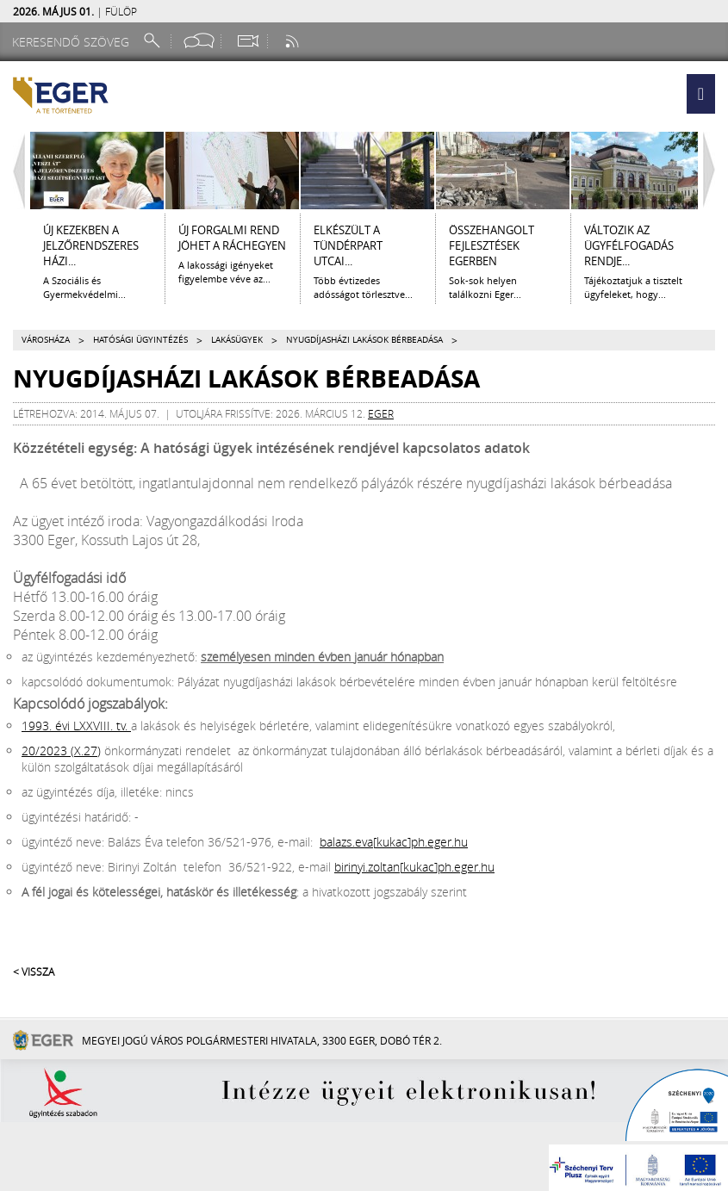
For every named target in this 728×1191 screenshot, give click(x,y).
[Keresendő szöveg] (73, 42)
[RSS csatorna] (294, 41)
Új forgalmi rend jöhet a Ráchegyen (232, 237)
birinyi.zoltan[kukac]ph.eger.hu (414, 867)
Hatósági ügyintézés (140, 339)
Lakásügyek (237, 339)
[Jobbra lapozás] (713, 170)
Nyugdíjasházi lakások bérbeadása (364, 339)
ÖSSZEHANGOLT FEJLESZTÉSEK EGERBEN (491, 245)
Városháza (46, 339)
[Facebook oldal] (199, 41)
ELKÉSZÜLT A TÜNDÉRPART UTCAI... (348, 245)
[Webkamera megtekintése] (247, 41)
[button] (701, 94)
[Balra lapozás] (14, 170)
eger (381, 413)
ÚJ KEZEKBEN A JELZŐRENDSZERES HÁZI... (91, 245)
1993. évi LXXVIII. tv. (76, 725)
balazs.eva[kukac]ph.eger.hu (394, 842)
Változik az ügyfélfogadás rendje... (629, 245)
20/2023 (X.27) (61, 750)
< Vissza (33, 971)
